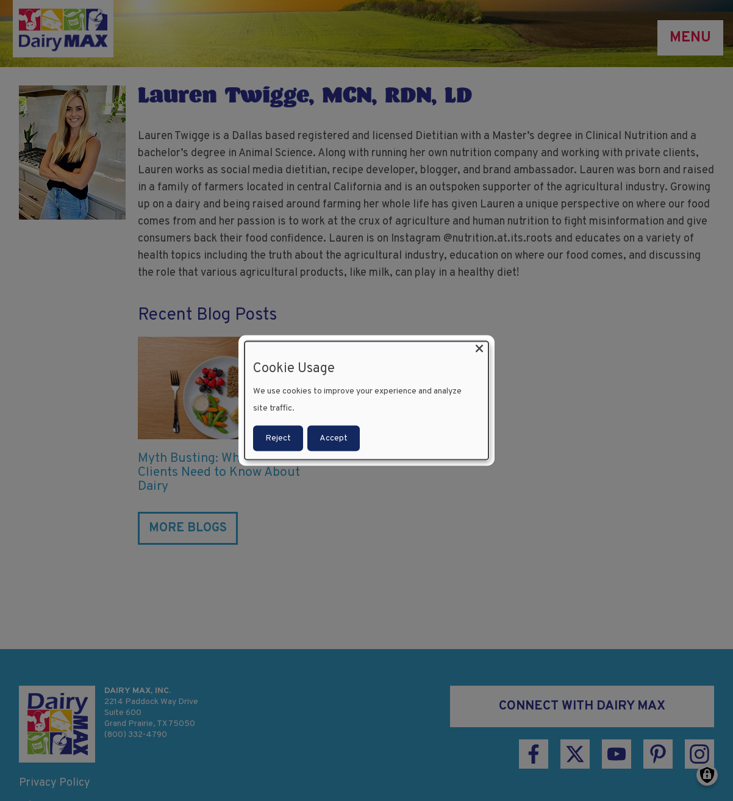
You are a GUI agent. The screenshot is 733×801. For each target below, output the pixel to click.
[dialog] (366, 400)
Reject (278, 438)
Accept (334, 438)
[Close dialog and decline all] (479, 348)
